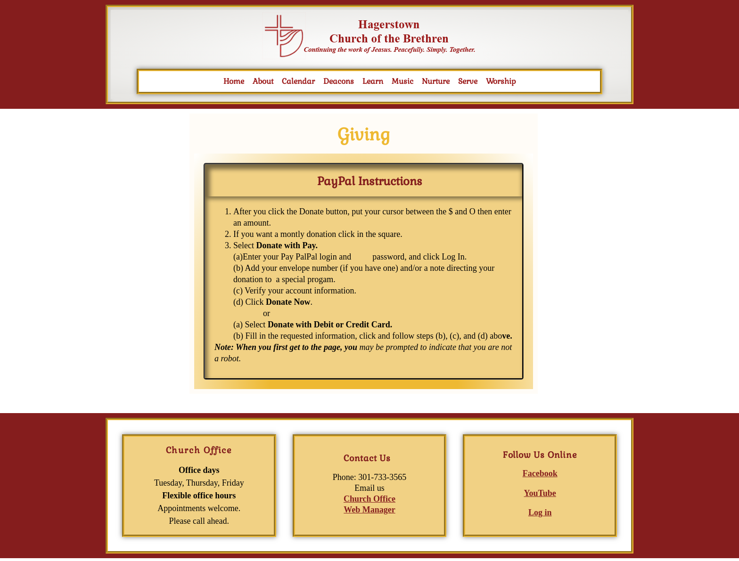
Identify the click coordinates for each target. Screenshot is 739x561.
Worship (501, 81)
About (263, 81)
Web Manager (369, 509)
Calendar (298, 81)
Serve (467, 81)
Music (402, 81)
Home (233, 81)
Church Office (369, 499)
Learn (372, 81)
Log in (540, 512)
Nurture (436, 81)
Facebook (540, 473)
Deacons (338, 81)
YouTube (540, 493)
